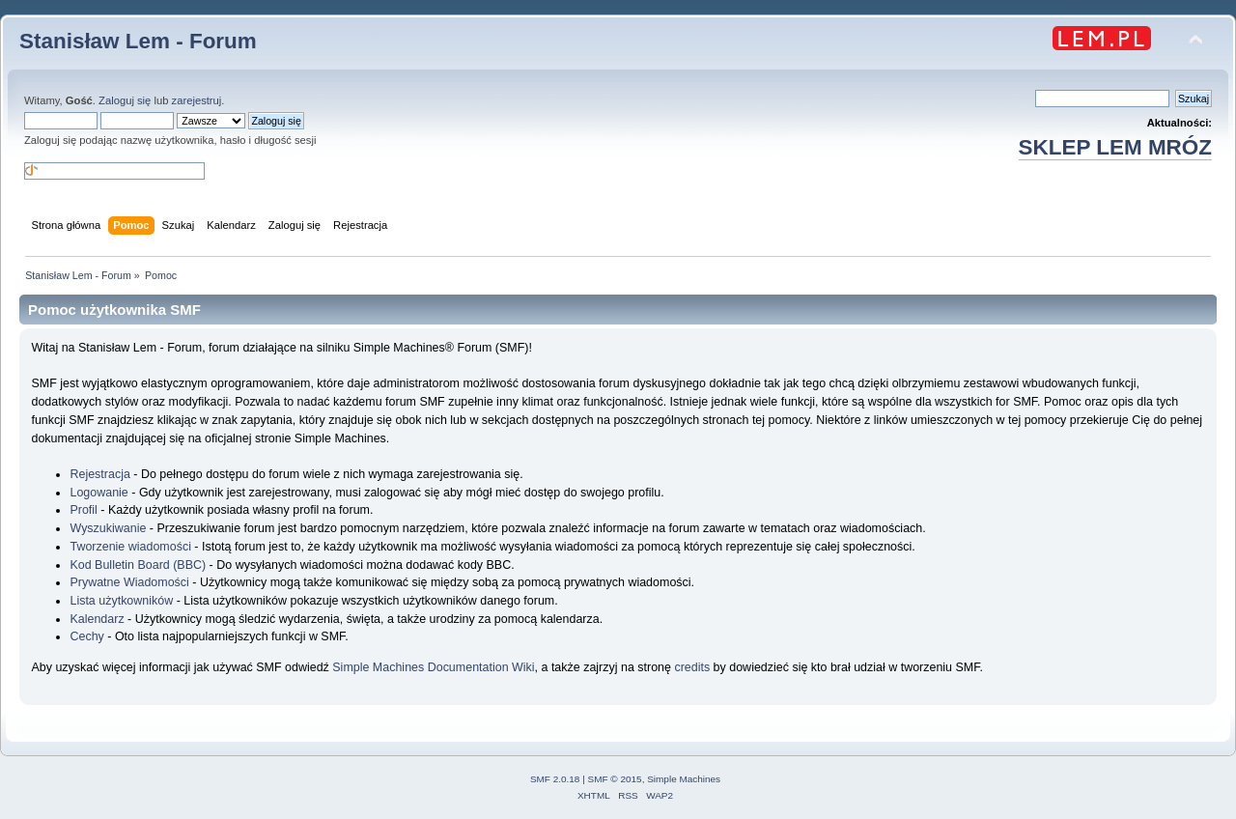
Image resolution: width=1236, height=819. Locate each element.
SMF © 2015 (615, 779)
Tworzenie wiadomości (130, 546)
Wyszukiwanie (108, 528)
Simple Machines (683, 779)
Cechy (86, 636)
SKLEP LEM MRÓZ (1115, 147)
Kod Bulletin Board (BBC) (138, 565)
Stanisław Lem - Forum (138, 41)
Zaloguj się (124, 100)
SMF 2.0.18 (555, 779)
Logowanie (98, 492)
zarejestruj (197, 100)
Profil (83, 510)
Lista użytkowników (121, 600)
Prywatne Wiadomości (129, 582)
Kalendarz (97, 619)
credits (692, 667)
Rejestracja (99, 474)
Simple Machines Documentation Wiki (433, 667)
